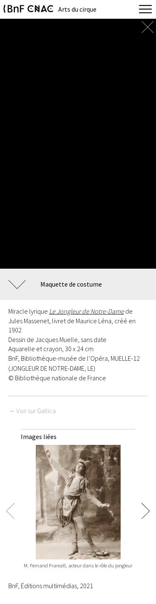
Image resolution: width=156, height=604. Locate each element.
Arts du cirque (77, 9)
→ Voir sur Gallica (32, 411)
